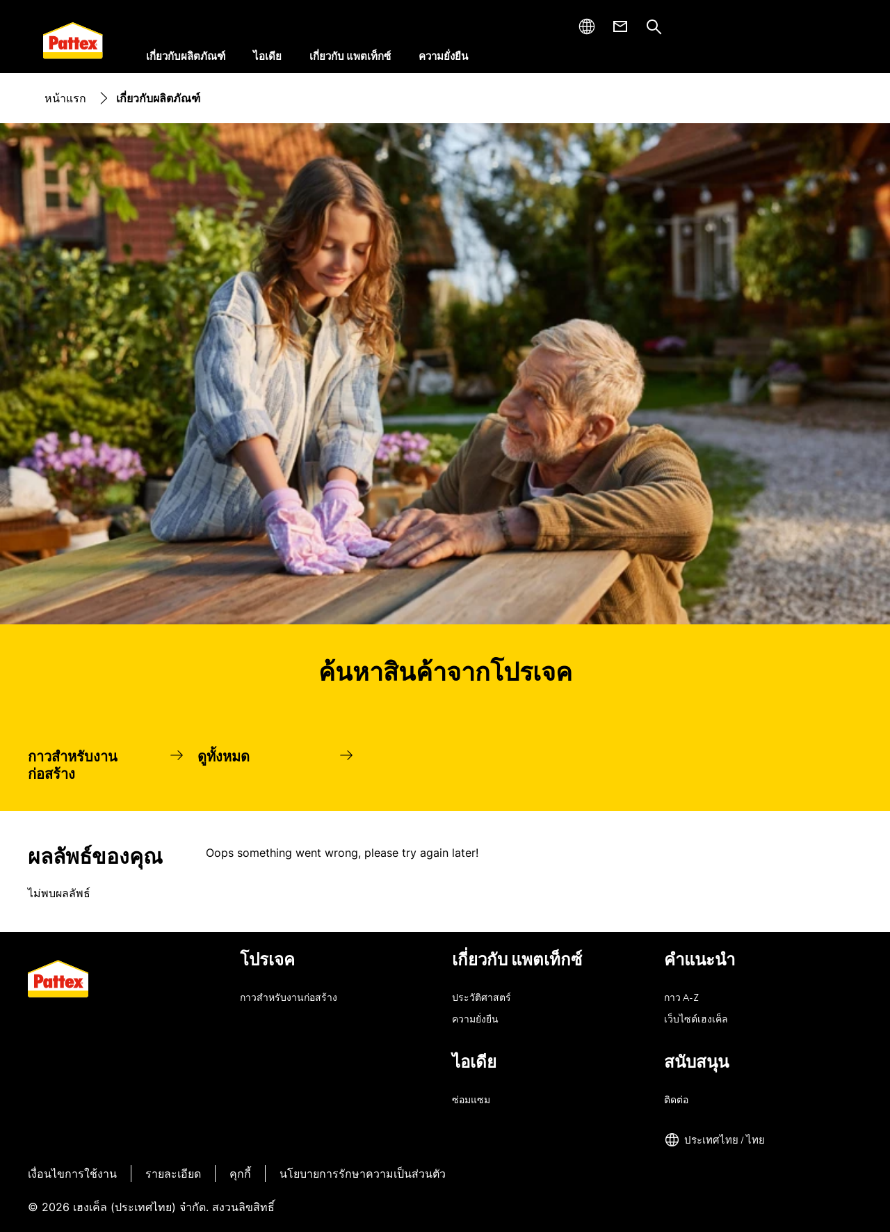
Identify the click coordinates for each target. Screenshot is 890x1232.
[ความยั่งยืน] (443, 57)
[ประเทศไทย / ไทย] (714, 1140)
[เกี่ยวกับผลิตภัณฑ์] (185, 57)
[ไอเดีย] (267, 57)
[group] (445, 764)
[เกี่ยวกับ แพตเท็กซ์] (350, 57)
